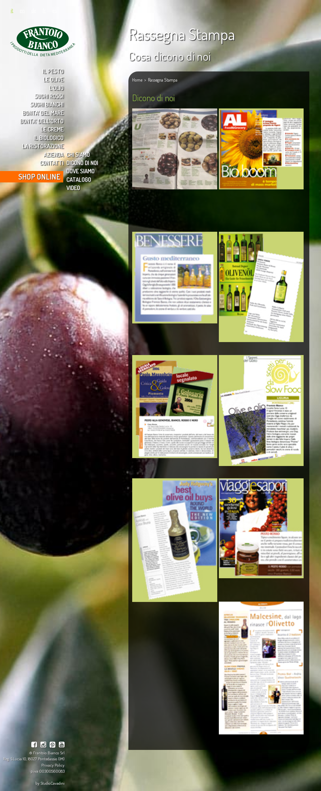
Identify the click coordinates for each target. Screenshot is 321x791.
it (12, 10)
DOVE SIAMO (80, 171)
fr (44, 10)
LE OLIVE (53, 79)
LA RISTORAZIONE (43, 146)
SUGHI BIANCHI (47, 104)
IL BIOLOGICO (49, 137)
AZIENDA (54, 154)
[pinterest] (52, 745)
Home (137, 80)
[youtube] (62, 745)
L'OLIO (56, 87)
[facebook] (34, 745)
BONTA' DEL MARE (43, 112)
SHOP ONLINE (39, 176)
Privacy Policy (53, 765)
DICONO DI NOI (82, 162)
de (33, 10)
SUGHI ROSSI (49, 96)
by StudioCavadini (50, 783)
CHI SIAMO (78, 154)
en (22, 10)
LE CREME (52, 129)
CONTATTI (52, 162)
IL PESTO (53, 71)
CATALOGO (78, 179)
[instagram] (43, 745)
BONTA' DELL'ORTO (42, 121)
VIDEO (73, 187)
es (54, 10)
